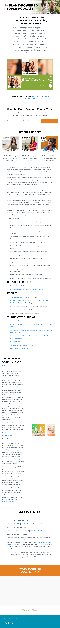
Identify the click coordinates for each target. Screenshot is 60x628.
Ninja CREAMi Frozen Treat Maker (20, 348)
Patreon (44, 540)
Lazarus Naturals (7, 435)
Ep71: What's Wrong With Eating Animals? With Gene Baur (27, 289)
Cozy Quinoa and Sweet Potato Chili (20, 306)
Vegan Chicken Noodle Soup (18, 300)
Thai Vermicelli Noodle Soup (18, 297)
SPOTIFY (35, 96)
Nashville (13, 341)
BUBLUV (4, 365)
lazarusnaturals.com (8, 501)
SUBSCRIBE (49, 121)
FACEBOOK (39, 524)
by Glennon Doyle (18, 321)
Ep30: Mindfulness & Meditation (19, 286)
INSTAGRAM (25, 524)
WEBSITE (10, 524)
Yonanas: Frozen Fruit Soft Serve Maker (22, 345)
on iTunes (22, 546)
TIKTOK (32, 524)
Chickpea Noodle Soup (34, 300)
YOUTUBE (17, 524)
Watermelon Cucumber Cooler (19, 310)
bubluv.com (5, 427)
